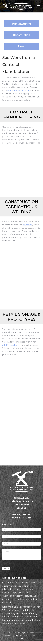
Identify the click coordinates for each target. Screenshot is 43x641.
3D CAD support (24, 620)
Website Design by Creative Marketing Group (21, 635)
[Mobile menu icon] (38, 6)
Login (22, 638)
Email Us (21, 508)
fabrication (27, 225)
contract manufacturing (18, 90)
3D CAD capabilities (11, 345)
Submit (6, 568)
